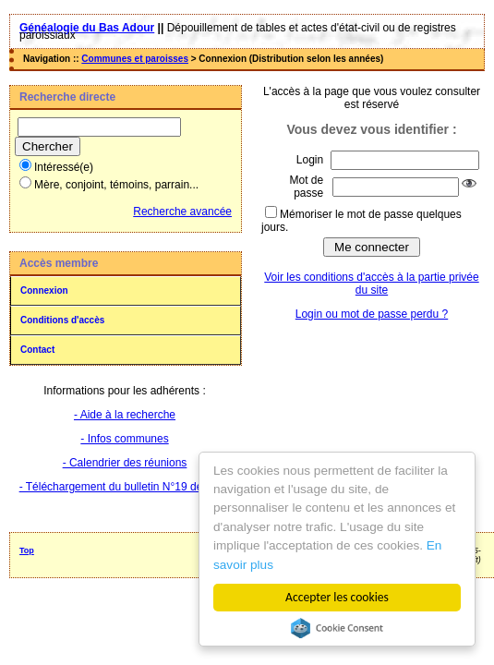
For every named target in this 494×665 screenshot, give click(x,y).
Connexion (44, 290)
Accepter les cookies (338, 597)
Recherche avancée (182, 211)
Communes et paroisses (134, 59)
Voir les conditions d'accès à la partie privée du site (371, 283)
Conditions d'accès (62, 320)
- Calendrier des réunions (125, 462)
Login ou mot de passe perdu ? (371, 314)
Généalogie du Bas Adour (86, 27)
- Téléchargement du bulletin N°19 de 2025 (125, 486)
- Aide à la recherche (124, 414)
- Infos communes (124, 438)
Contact (37, 350)
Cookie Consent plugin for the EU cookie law (337, 628)
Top (26, 550)
